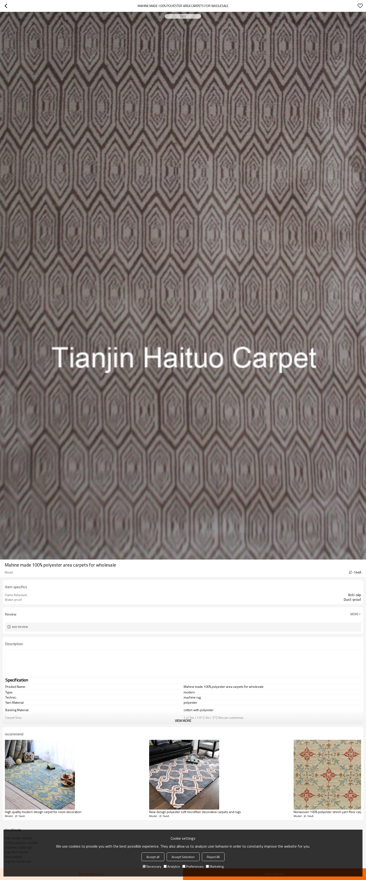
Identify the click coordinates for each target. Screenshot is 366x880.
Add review (20, 627)
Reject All (213, 856)
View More (183, 720)
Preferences (193, 866)
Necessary (152, 866)
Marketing (215, 866)
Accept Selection (183, 856)
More (354, 614)
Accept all (152, 856)
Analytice (172, 866)
